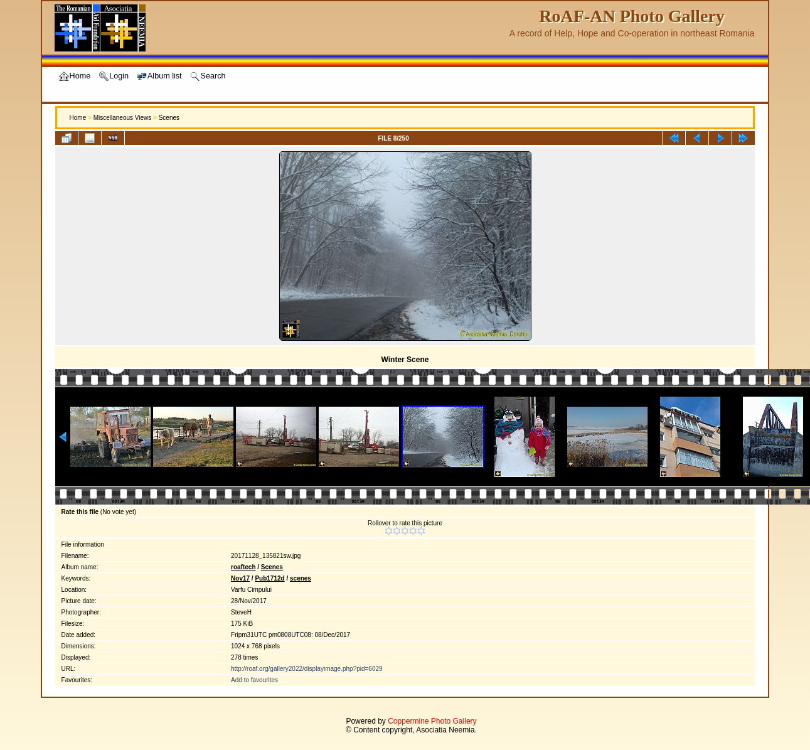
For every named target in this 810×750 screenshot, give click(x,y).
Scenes (169, 117)
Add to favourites (254, 680)
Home (78, 117)
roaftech (243, 567)
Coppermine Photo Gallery (432, 721)
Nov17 (240, 578)
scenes (300, 578)
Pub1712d (269, 578)
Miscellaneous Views (122, 117)
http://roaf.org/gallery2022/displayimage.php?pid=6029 (307, 668)
